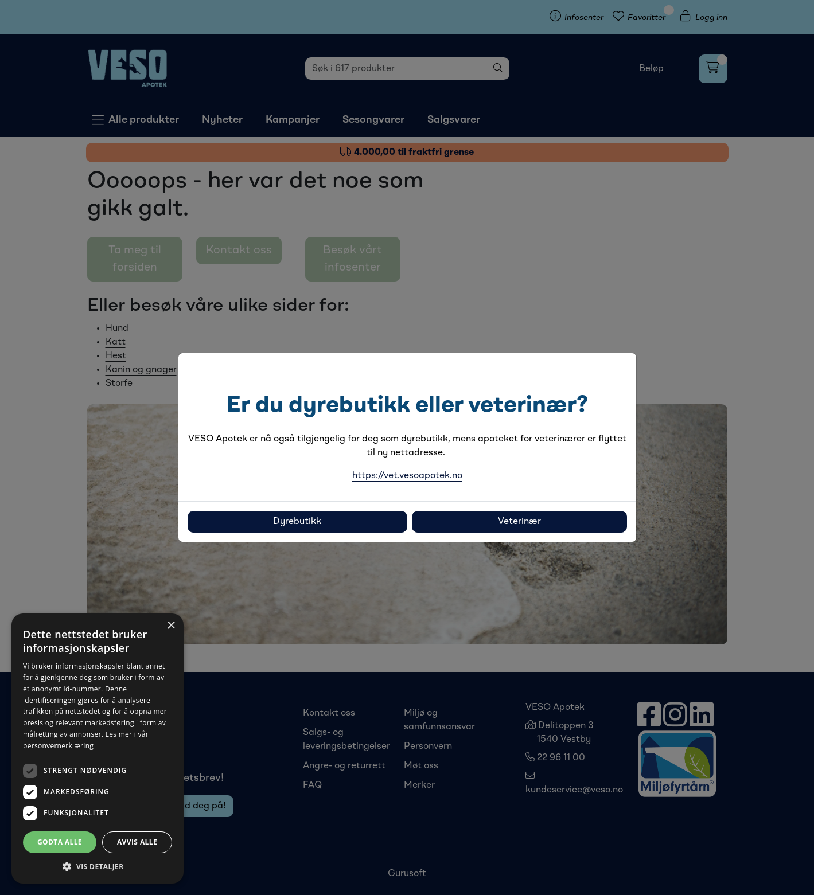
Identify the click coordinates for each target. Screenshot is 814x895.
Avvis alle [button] (137, 842)
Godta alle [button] (59, 842)
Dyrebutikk (297, 521)
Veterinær (519, 521)
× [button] (170, 626)
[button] (97, 866)
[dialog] (97, 748)
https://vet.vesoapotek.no (407, 475)
